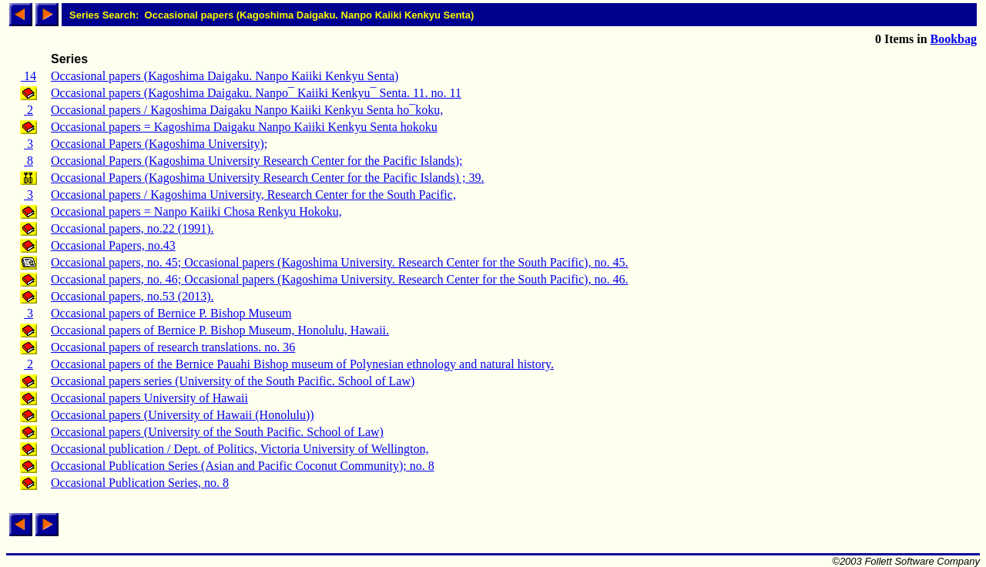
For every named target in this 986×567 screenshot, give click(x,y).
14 (28, 75)
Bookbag (954, 38)
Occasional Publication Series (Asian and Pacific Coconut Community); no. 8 (242, 465)
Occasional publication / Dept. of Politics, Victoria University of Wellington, (239, 448)
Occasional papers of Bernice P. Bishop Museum (171, 313)
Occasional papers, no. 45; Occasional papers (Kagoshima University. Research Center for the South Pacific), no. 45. (339, 262)
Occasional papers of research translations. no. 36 (173, 347)
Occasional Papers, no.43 (113, 245)
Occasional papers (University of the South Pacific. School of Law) (217, 431)
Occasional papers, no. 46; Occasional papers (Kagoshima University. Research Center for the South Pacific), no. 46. (339, 279)
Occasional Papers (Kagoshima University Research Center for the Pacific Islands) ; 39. (268, 177)
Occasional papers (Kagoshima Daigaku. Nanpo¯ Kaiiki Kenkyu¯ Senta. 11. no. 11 (256, 92)
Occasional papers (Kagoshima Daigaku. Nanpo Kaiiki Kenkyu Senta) (224, 75)
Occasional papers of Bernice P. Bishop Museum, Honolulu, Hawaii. (220, 330)
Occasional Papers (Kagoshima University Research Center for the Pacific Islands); (257, 160)
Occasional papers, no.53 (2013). (132, 296)
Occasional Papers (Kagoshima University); (159, 143)
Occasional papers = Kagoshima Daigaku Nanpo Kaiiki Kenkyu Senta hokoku (244, 126)
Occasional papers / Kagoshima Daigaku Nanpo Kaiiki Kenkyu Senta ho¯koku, (247, 109)
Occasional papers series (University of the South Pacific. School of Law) (232, 381)
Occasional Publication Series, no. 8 (140, 482)
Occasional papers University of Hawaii (149, 397)
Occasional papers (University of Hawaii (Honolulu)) (182, 414)
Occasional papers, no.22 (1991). (132, 228)
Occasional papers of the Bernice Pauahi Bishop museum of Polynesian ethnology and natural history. (302, 364)
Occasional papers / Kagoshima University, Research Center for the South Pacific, (253, 194)
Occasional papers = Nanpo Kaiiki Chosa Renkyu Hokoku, (196, 211)
